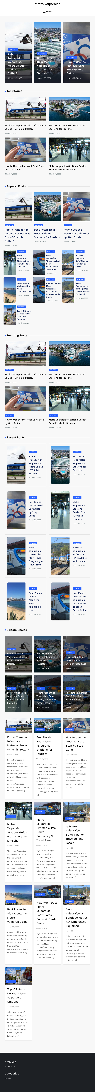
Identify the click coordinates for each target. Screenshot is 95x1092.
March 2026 (10, 1066)
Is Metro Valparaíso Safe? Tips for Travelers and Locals (82, 261)
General (13, 50)
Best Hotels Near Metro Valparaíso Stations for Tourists (44, 66)
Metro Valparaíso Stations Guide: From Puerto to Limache (24, 261)
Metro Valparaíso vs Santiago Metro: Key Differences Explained (83, 288)
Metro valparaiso (47, 4)
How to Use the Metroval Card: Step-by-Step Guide (76, 233)
